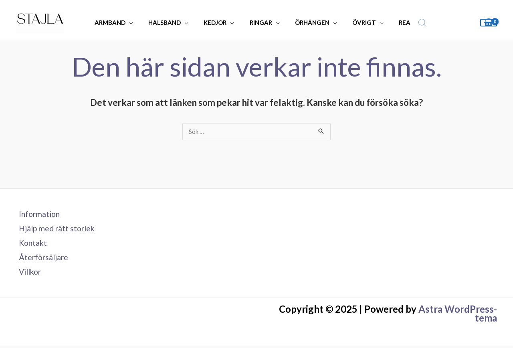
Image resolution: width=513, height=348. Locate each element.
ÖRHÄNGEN (309, 22)
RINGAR (261, 22)
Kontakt (31, 244)
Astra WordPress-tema (457, 316)
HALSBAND (171, 22)
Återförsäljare (41, 259)
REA (395, 22)
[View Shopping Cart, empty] (488, 22)
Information (37, 214)
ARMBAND (120, 22)
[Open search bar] (411, 22)
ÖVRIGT (358, 22)
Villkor (28, 274)
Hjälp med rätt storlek (55, 229)
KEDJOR (218, 22)
